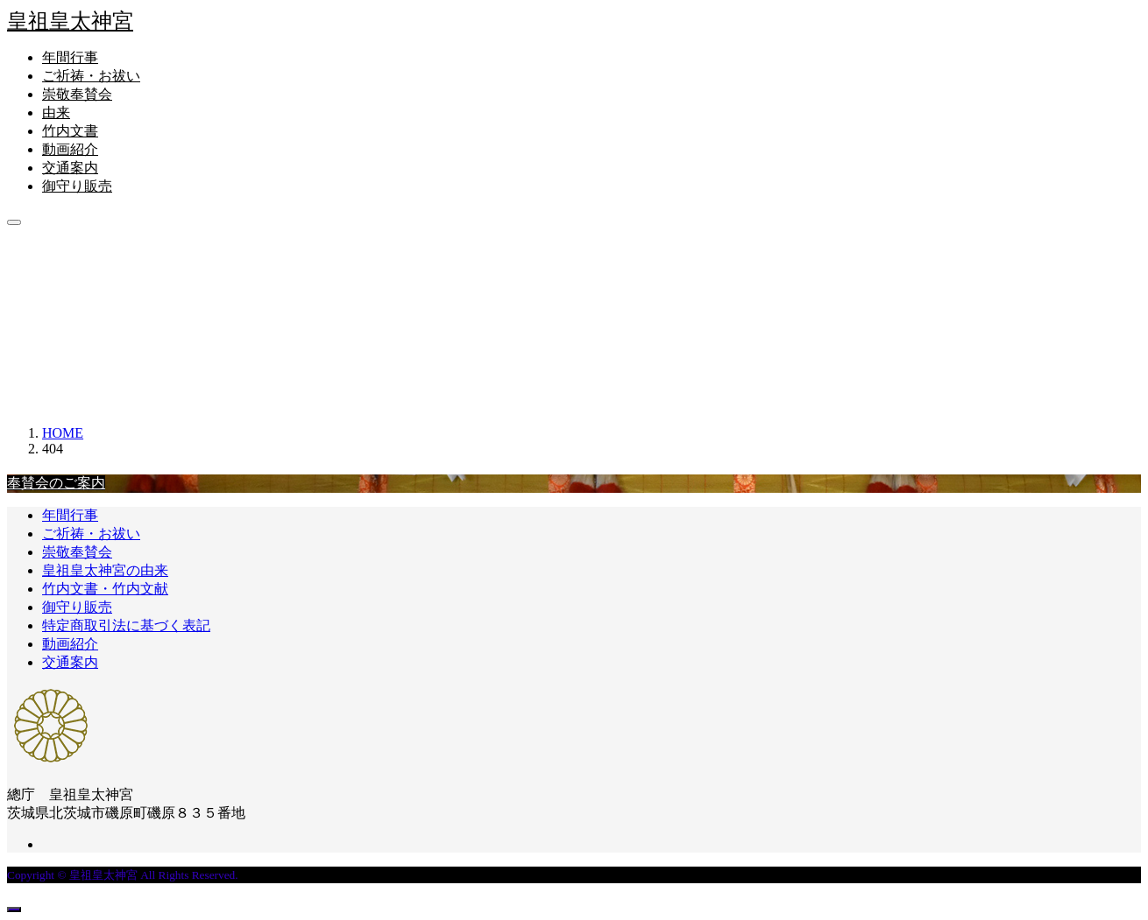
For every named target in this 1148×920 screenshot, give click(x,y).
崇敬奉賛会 (77, 94)
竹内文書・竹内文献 (105, 588)
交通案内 (70, 167)
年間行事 (70, 57)
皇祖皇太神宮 (70, 21)
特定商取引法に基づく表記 (126, 625)
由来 (56, 112)
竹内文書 (70, 130)
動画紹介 (70, 149)
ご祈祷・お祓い (91, 75)
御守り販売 (77, 186)
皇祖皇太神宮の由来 (105, 570)
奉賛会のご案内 (56, 482)
